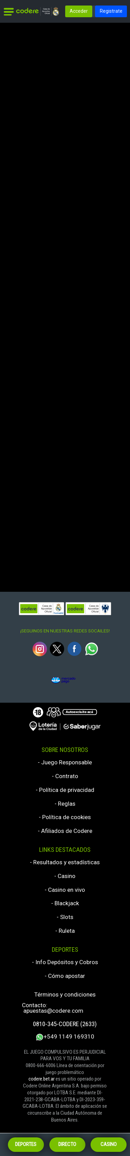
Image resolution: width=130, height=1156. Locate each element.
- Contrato (65, 776)
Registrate (111, 11)
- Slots (65, 917)
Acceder (79, 11)
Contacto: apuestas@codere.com (52, 1008)
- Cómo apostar (65, 976)
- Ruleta (65, 930)
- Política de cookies (65, 817)
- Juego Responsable (65, 762)
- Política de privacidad (65, 790)
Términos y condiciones (65, 994)
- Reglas (65, 803)
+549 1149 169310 (65, 1037)
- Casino (64, 876)
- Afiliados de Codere (65, 831)
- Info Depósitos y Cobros (65, 962)
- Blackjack (65, 903)
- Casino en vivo (65, 889)
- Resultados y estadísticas (65, 862)
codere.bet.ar (41, 1079)
